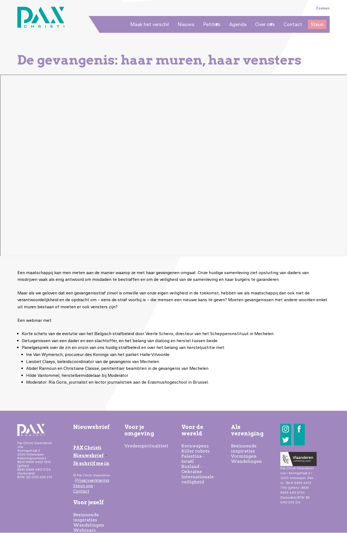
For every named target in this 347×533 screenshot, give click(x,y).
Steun (317, 24)
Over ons (263, 25)
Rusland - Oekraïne (191, 469)
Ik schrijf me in (91, 463)
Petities (210, 25)
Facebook (299, 429)
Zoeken (323, 8)
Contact (293, 24)
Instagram (285, 429)
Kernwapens (195, 445)
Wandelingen (88, 525)
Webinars (84, 530)
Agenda (237, 24)
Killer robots (195, 451)
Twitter (285, 439)
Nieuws (186, 24)
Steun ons (83, 485)
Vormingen (243, 456)
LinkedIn (299, 439)
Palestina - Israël (192, 459)
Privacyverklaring (92, 480)
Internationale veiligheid (197, 479)
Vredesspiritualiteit (146, 445)
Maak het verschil (149, 24)
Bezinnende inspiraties (86, 517)
